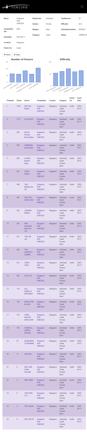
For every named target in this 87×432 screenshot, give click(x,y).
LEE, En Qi (28, 276)
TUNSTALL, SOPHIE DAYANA (28, 330)
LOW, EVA (28, 354)
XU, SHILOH (28, 119)
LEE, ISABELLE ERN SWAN (28, 291)
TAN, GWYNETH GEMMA (28, 252)
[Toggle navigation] (82, 6)
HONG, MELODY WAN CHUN (28, 317)
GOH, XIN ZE (29, 419)
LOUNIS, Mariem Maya (27, 160)
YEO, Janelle (28, 406)
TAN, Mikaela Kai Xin (28, 186)
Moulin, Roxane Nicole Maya (29, 134)
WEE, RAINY (28, 380)
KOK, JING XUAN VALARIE (28, 369)
